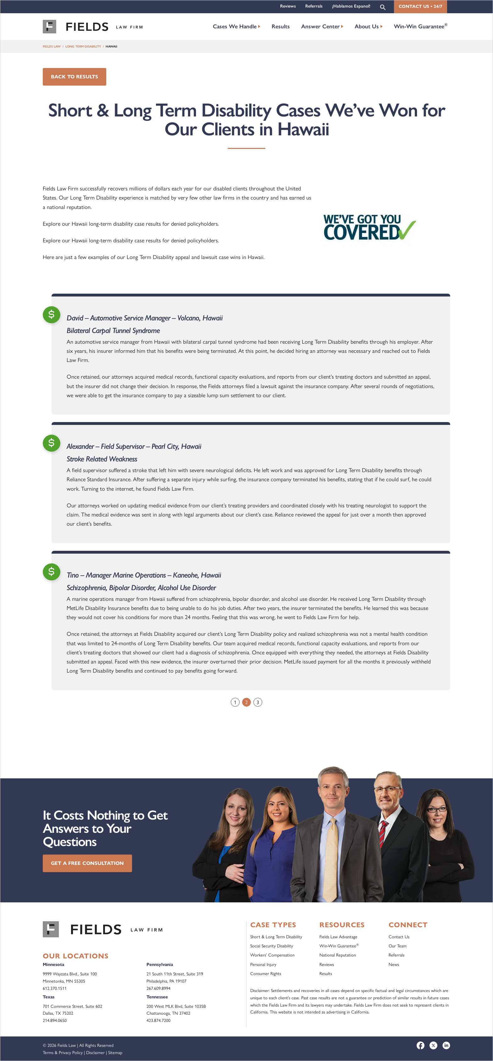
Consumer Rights (265, 973)
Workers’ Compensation (272, 954)
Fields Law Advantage (338, 936)
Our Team (398, 945)
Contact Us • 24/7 (420, 6)
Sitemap (115, 1052)
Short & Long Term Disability (276, 936)
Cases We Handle (235, 26)
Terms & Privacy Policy (63, 1052)
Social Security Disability (271, 945)
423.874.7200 (158, 1020)
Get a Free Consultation (87, 863)
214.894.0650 (55, 1020)
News (394, 964)
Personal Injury (263, 964)
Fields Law (52, 46)
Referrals (314, 6)
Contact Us (399, 936)
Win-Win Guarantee (421, 26)
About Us (367, 26)
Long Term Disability (83, 46)
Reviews (288, 6)
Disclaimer (95, 1052)
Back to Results (74, 77)
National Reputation (337, 954)
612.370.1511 (55, 988)
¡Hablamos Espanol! (351, 6)
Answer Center (320, 26)
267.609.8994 (158, 988)
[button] (383, 6)
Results (281, 26)
